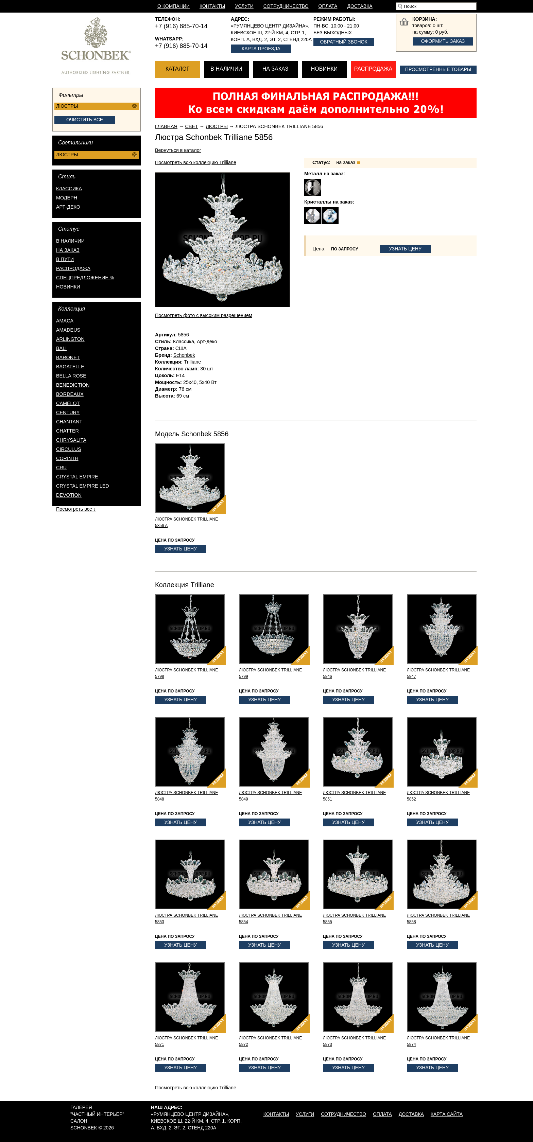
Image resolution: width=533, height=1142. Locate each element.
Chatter (67, 431)
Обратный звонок (343, 42)
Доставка (359, 6)
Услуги (244, 6)
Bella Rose (71, 376)
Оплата (328, 6)
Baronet (68, 357)
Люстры (217, 126)
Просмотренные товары (438, 69)
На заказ (275, 69)
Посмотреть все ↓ (76, 509)
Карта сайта (447, 1114)
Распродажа (373, 69)
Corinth (67, 458)
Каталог (178, 69)
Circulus (68, 449)
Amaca (64, 320)
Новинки (324, 69)
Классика (69, 188)
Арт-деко (68, 207)
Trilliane (192, 362)
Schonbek (184, 355)
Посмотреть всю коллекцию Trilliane (195, 162)
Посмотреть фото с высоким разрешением (203, 315)
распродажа (73, 268)
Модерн (66, 197)
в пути (65, 259)
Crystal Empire (77, 476)
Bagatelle (70, 366)
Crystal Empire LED (82, 486)
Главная (166, 126)
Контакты (212, 6)
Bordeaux (70, 394)
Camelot (68, 403)
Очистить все (84, 119)
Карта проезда (261, 48)
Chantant (69, 421)
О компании (173, 6)
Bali (61, 348)
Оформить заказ (443, 41)
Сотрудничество (286, 6)
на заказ (68, 250)
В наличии (226, 69)
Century (68, 412)
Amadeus (68, 330)
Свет (191, 126)
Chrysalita (71, 440)
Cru (61, 467)
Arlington (70, 339)
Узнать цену (405, 248)
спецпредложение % (85, 277)
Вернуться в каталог (178, 150)
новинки (68, 286)
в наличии (70, 241)
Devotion (69, 495)
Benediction (72, 385)
